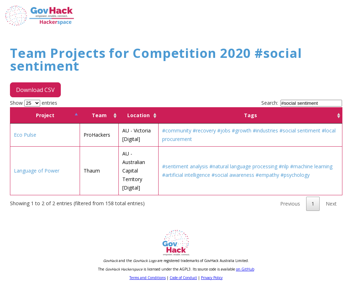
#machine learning (311, 166)
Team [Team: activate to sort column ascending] (99, 115)
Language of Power (36, 170)
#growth (241, 130)
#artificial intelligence (186, 174)
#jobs (223, 130)
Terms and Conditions (147, 277)
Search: (301, 102)
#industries (265, 130)
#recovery (204, 130)
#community (176, 130)
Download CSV (35, 90)
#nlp (284, 166)
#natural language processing (243, 166)
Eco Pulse (25, 134)
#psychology (295, 174)
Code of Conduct (183, 277)
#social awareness (233, 174)
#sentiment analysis (185, 166)
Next (331, 203)
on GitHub (245, 269)
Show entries (33, 102)
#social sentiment (299, 130)
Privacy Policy (212, 277)
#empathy (267, 174)
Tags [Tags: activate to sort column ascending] (250, 115)
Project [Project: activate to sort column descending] (45, 115)
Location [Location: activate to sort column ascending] (138, 115)
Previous (290, 203)
